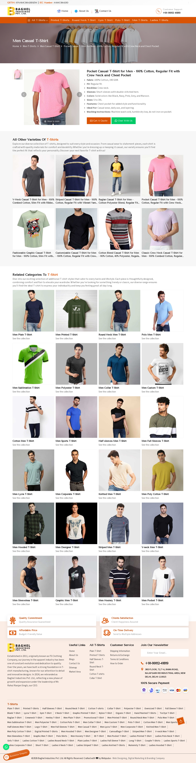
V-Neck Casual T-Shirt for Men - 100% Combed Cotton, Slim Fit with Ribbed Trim (33, 203)
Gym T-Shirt (105, 20)
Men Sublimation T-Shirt (26, 389)
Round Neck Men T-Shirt (112, 336)
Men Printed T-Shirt (66, 336)
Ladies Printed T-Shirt (141, 736)
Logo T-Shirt (41, 727)
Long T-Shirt (135, 740)
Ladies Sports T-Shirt (174, 740)
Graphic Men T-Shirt (67, 602)
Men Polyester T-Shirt (68, 389)
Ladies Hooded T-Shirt (160, 745)
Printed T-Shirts (60, 20)
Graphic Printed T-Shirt (84, 713)
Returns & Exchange (120, 655)
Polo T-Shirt (122, 20)
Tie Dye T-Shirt (167, 713)
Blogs (72, 659)
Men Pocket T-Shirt (152, 602)
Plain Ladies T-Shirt (87, 740)
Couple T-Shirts (152, 740)
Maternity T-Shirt (136, 745)
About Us (81, 11)
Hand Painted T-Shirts (145, 713)
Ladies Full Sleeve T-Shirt (112, 740)
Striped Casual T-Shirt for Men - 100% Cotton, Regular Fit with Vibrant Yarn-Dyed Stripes (76, 203)
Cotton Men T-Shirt (23, 443)
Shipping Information (120, 651)
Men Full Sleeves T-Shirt (155, 443)
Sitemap (73, 667)
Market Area (75, 671)
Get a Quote (98, 120)
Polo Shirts (61, 736)
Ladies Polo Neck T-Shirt (167, 736)
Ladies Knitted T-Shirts (113, 745)
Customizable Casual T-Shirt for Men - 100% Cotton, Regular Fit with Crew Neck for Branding (76, 257)
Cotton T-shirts (97, 674)
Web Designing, (120, 758)
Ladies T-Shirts (159, 20)
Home (62, 11)
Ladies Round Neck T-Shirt (61, 740)
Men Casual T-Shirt (50, 46)
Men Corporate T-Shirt (68, 496)
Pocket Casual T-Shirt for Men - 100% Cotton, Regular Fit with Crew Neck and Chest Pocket (162, 203)
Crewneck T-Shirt (33, 717)
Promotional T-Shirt (94, 717)
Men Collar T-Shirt (109, 389)
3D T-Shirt (99, 736)
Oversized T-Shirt (153, 708)
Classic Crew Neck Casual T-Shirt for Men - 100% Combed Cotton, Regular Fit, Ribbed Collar (162, 257)
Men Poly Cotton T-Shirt (155, 496)
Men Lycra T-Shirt (22, 496)
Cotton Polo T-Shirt (70, 722)
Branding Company (156, 758)
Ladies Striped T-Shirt (87, 745)
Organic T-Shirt (123, 713)
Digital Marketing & (137, 758)
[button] (79, 94)
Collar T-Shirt (96, 678)
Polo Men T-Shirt (151, 336)
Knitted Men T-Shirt (110, 496)
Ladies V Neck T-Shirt (62, 745)
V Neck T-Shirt (62, 713)
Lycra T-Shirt (30, 713)
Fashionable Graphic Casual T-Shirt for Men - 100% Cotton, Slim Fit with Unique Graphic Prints (33, 257)
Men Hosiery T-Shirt (110, 602)
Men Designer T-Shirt (67, 549)
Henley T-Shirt (53, 717)
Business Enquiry (16, 754)
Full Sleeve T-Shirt (174, 708)
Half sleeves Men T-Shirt (112, 443)
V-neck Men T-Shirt (152, 549)
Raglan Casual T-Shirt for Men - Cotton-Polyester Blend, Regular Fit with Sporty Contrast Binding (118, 203)
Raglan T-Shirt (14, 717)
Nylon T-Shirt (105, 713)
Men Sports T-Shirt (66, 443)
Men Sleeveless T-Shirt (25, 602)
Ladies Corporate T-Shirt (19, 745)
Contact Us (103, 11)
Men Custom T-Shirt (153, 389)
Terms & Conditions (119, 659)
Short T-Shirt (42, 745)
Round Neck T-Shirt (84, 20)
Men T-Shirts (140, 20)
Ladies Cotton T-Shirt (33, 740)
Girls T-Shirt (13, 740)
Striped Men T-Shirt (110, 549)
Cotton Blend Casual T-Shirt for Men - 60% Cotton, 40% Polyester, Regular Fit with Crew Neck (119, 257)
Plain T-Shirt (95, 651)
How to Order (116, 663)
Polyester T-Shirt (132, 708)
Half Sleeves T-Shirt (97, 661)
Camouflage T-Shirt (119, 731)
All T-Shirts (38, 20)
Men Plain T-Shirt (22, 336)
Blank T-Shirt (13, 713)
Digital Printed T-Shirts (46, 731)
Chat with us (123, 120)
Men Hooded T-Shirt (24, 549)
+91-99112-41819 (172, 12)
